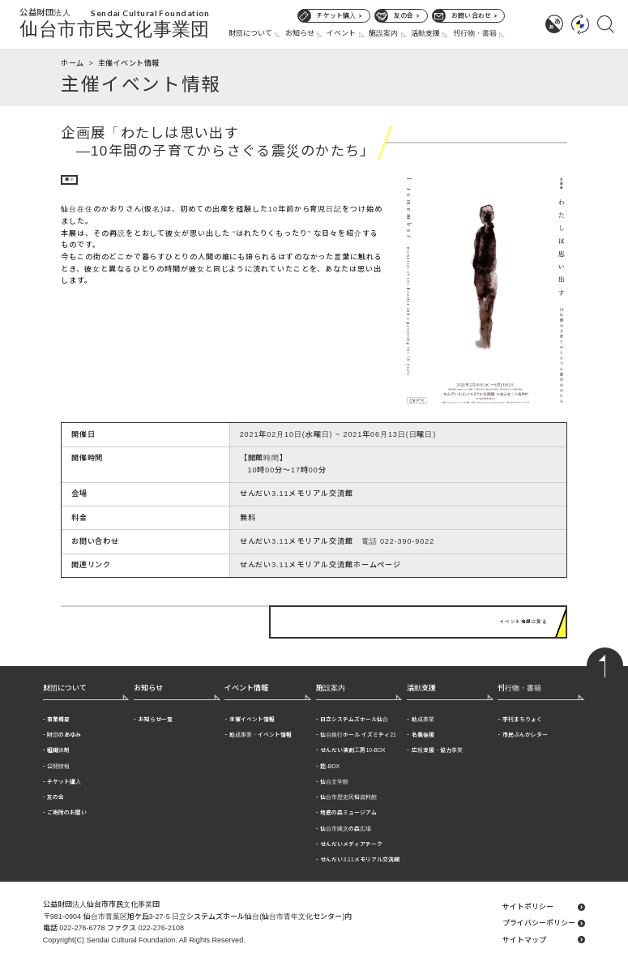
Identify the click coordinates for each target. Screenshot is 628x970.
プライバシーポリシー (538, 916)
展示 (72, 182)
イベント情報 (246, 681)
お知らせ (299, 33)
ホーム (72, 63)
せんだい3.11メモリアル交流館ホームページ (321, 565)
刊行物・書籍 (475, 33)
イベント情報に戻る (515, 618)
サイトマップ (524, 933)
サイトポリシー (527, 899)
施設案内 (383, 33)
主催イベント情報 (129, 63)
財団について (250, 33)
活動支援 (425, 33)
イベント (341, 33)
